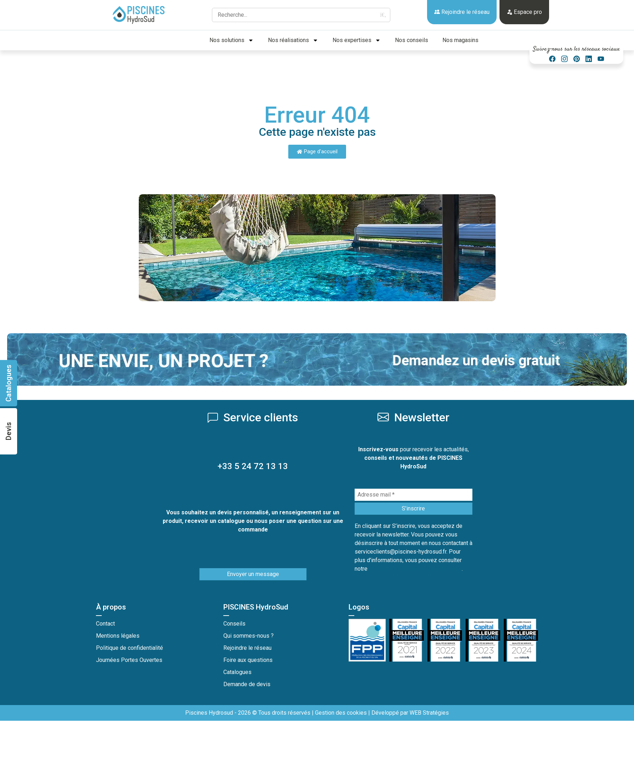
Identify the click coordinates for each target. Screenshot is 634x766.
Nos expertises (357, 40)
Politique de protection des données (415, 568)
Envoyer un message (253, 574)
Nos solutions (231, 40)
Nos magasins (460, 40)
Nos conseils (411, 40)
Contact (105, 623)
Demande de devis (246, 684)
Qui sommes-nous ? (248, 635)
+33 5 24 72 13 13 (253, 466)
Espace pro (524, 12)
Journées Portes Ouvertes (129, 660)
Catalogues (237, 672)
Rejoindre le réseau (462, 12)
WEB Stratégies (429, 712)
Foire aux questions (248, 660)
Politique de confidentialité (129, 647)
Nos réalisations (293, 40)
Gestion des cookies (341, 712)
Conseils (234, 623)
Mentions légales (118, 635)
